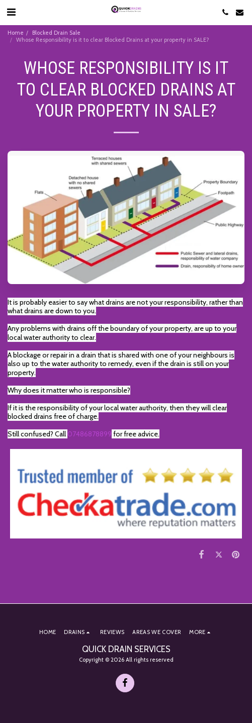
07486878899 (89, 433)
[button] (11, 12)
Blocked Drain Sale (56, 32)
